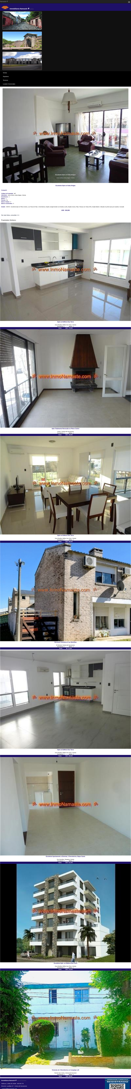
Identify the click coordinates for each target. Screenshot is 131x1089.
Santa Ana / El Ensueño (10, 87)
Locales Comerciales (9, 84)
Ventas (5, 72)
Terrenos (5, 80)
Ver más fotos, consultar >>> (10, 215)
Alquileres (6, 76)
